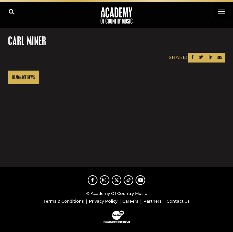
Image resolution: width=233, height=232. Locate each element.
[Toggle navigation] (221, 11)
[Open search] (11, 11)
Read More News (23, 77)
